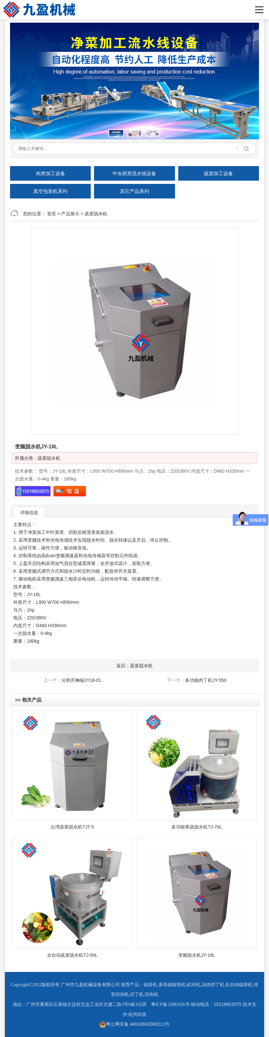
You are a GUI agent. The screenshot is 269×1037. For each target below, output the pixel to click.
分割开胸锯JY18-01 (81, 680)
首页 (51, 213)
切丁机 (137, 994)
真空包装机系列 (50, 191)
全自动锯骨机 (238, 984)
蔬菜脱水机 (96, 213)
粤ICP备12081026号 (170, 1004)
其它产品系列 (134, 191)
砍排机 (193, 984)
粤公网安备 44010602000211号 (134, 1024)
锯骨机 (150, 984)
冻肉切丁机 (213, 984)
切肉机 (151, 994)
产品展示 (70, 213)
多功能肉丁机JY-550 (205, 680)
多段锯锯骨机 (172, 984)
